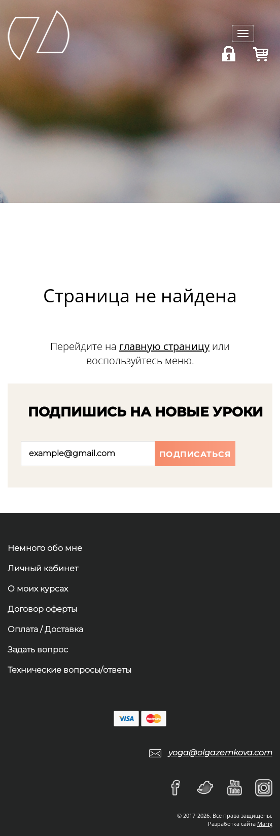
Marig (264, 823)
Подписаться (195, 454)
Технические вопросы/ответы (69, 670)
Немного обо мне (45, 548)
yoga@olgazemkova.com (220, 752)
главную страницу (164, 346)
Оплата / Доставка (45, 629)
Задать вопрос (38, 649)
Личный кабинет (43, 568)
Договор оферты (42, 609)
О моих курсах (38, 589)
